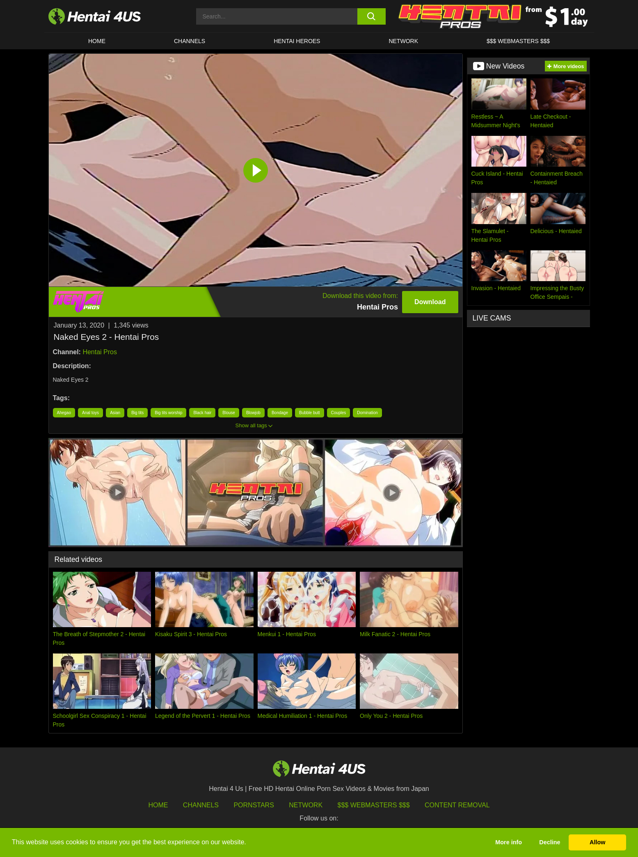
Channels (201, 805)
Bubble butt (309, 412)
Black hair (202, 412)
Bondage (280, 412)
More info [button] (508, 842)
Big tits (137, 412)
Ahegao (64, 412)
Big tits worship (168, 412)
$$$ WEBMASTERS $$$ (518, 41)
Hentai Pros (99, 351)
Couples (338, 412)
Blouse (228, 412)
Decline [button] (549, 842)
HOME (96, 41)
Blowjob (253, 412)
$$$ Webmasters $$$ (374, 805)
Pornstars (253, 805)
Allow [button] (597, 842)
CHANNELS (189, 41)
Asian (115, 412)
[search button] (371, 16)
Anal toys (90, 412)
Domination (367, 412)
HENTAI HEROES (297, 41)
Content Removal (457, 805)
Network (403, 41)
